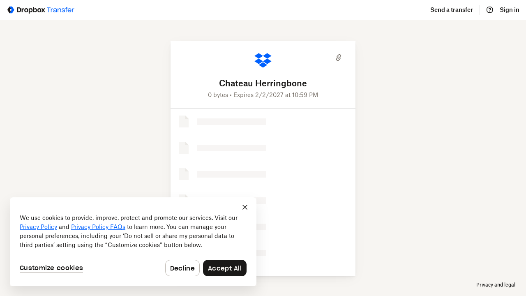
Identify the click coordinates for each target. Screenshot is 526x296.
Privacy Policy (38, 227)
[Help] (489, 9)
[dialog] (133, 241)
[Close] (244, 207)
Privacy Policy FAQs (98, 227)
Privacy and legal (495, 285)
